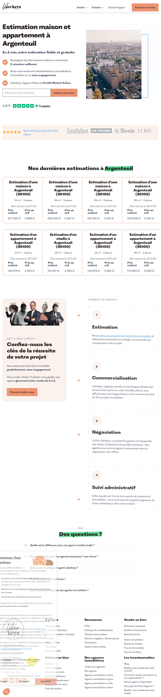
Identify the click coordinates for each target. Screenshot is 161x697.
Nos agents (90, 671)
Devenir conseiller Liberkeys (60, 634)
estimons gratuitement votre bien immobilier (125, 345)
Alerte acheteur (53, 668)
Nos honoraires (132, 634)
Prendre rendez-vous (22, 392)
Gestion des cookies (95, 646)
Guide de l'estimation (135, 630)
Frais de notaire (53, 688)
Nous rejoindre (53, 650)
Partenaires (90, 642)
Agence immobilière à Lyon (99, 679)
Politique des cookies (96, 634)
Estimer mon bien (145, 7)
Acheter (49, 663)
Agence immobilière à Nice (99, 687)
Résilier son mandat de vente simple (139, 692)
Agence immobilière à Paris (99, 675)
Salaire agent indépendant (138, 681)
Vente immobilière (133, 639)
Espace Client (52, 642)
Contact (49, 638)
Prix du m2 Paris (132, 652)
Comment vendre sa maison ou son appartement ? (140, 676)
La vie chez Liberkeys (56, 630)
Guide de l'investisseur (57, 680)
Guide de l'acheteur (55, 676)
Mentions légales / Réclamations (102, 638)
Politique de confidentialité (99, 630)
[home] (11, 6)
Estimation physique (134, 626)
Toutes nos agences (95, 666)
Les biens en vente (54, 672)
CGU (87, 626)
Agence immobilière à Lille (98, 683)
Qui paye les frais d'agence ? (139, 686)
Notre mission (52, 626)
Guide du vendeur (133, 643)
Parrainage (50, 646)
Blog (126, 663)
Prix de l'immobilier (134, 648)
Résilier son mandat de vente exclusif (139, 669)
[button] (80, 545)
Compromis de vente (56, 684)
